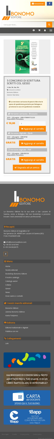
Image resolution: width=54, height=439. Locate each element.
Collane (8, 285)
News (7, 292)
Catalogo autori (11, 281)
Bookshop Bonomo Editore (16, 274)
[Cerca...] (24, 25)
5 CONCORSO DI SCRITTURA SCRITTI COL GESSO (23, 82)
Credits (14, 434)
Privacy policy (24, 434)
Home (7, 266)
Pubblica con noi (11, 331)
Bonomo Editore (11, 308)
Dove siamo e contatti (14, 296)
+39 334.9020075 (11, 247)
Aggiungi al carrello (32, 128)
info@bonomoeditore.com (15, 242)
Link (7, 343)
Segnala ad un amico (27, 167)
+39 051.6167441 (11, 244)
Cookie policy (37, 434)
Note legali (5, 434)
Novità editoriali (11, 270)
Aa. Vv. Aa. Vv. (14, 87)
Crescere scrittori (15, 90)
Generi (7, 288)
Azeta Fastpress (11, 315)
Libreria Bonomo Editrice (15, 312)
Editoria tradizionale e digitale (16, 327)
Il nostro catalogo (12, 277)
